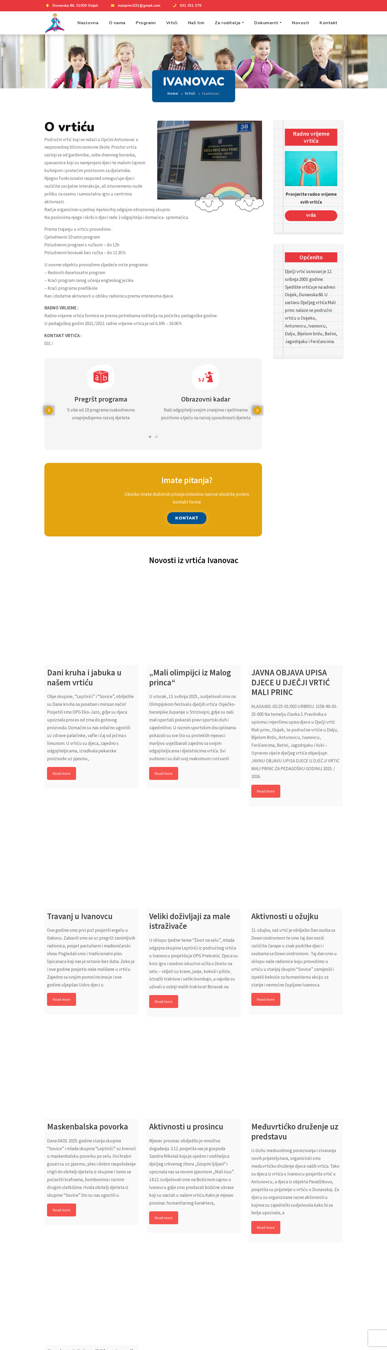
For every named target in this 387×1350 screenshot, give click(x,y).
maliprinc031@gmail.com (135, 5)
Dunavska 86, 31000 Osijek (71, 5)
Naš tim (196, 23)
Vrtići (172, 23)
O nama (117, 23)
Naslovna (87, 23)
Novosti (300, 23)
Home (172, 88)
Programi (146, 23)
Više (311, 215)
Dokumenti (266, 23)
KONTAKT (186, 518)
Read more (61, 773)
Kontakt (329, 23)
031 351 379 (186, 5)
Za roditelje (228, 23)
